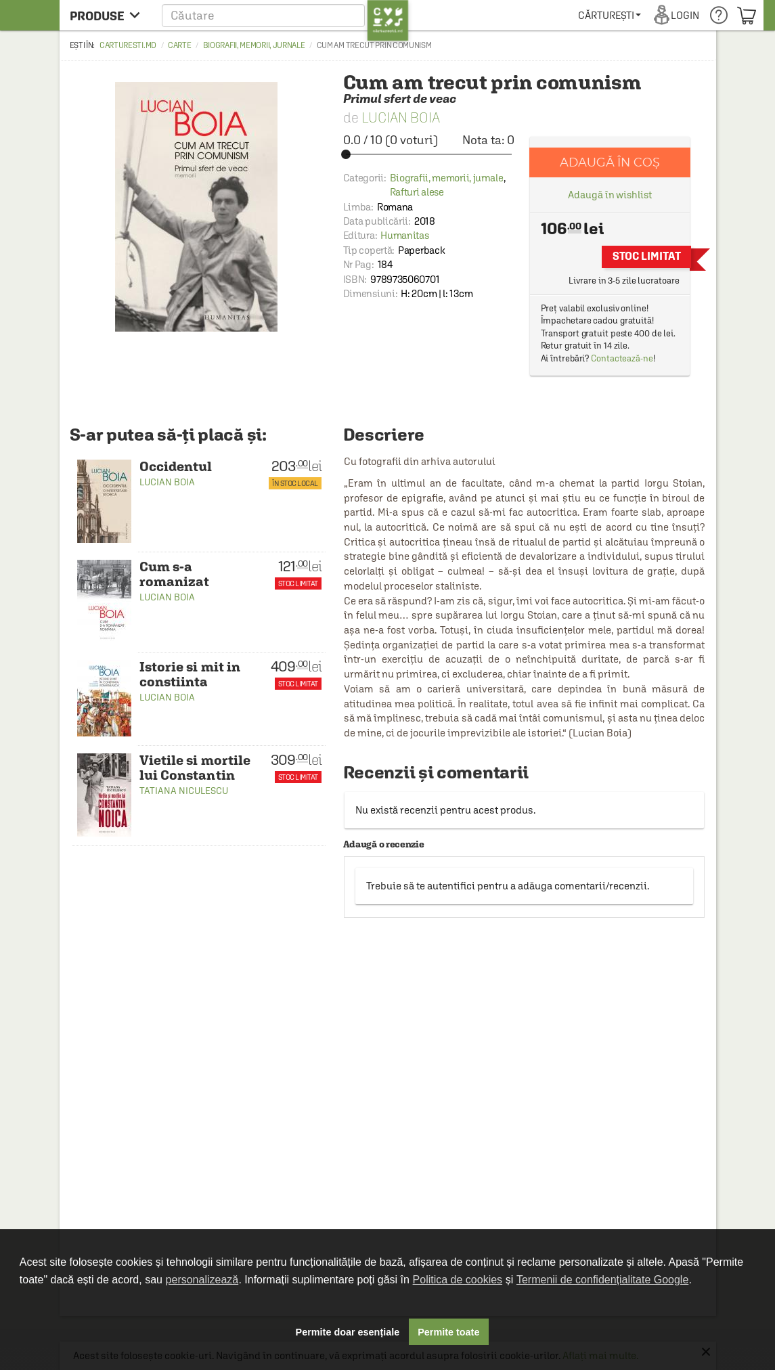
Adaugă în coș (610, 162)
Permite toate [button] (448, 1332)
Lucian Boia (400, 117)
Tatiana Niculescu (183, 790)
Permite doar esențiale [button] (348, 1332)
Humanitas (404, 235)
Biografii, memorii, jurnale (254, 45)
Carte (180, 45)
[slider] (429, 154)
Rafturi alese (417, 192)
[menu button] (109, 15)
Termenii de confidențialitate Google (602, 1279)
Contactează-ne (622, 358)
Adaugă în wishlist (609, 194)
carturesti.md (127, 45)
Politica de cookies (458, 1279)
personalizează (202, 1279)
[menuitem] (609, 15)
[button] (285, 15)
